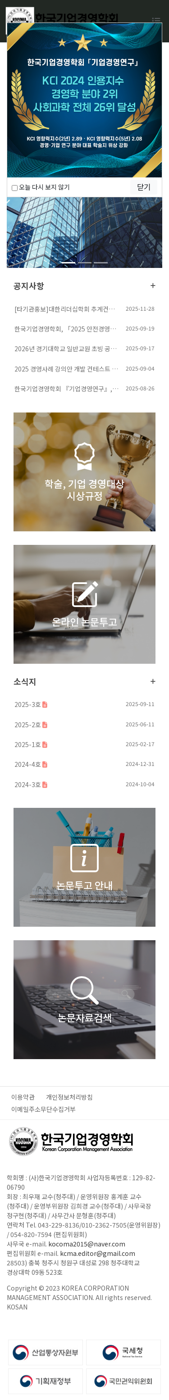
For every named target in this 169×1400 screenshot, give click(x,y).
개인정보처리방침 (69, 1096)
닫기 (144, 186)
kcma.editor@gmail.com (97, 1253)
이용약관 (23, 1096)
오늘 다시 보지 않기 (41, 186)
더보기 (153, 285)
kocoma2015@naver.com (86, 1243)
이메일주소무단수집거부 (43, 1109)
